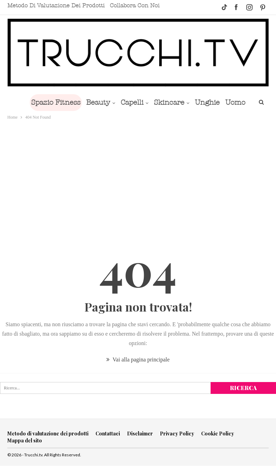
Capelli (128, 102)
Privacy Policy (177, 433)
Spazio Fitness (49, 102)
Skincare (167, 102)
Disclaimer (140, 433)
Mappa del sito (24, 440)
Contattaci (107, 433)
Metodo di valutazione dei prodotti (56, 5)
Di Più (236, 102)
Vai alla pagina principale (138, 359)
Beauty (93, 102)
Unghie (206, 102)
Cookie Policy (217, 433)
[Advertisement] (138, 173)
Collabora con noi (135, 5)
